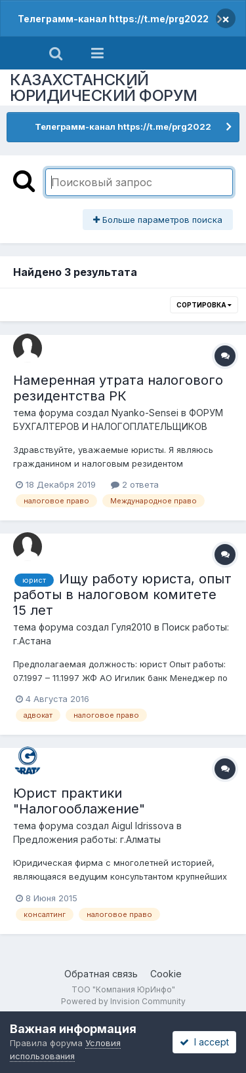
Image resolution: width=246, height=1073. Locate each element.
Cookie (166, 973)
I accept (204, 1041)
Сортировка (204, 305)
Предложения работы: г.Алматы (87, 839)
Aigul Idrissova (143, 825)
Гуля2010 (132, 627)
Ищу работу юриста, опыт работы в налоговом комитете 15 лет (122, 594)
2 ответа (135, 484)
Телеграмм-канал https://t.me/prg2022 (113, 18)
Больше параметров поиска (157, 219)
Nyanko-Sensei (145, 412)
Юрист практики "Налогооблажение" (79, 801)
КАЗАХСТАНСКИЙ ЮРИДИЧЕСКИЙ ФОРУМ (103, 87)
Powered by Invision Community (123, 1001)
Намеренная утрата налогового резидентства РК (118, 388)
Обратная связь (101, 973)
